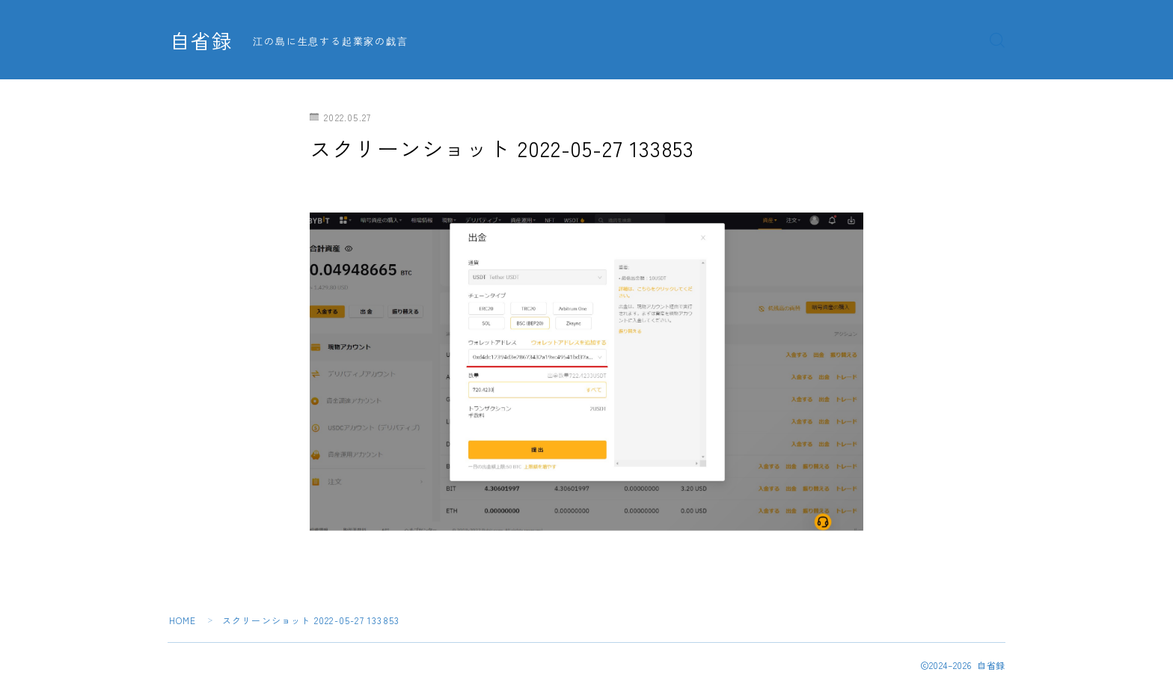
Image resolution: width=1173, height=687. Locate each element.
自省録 (201, 40)
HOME (183, 620)
